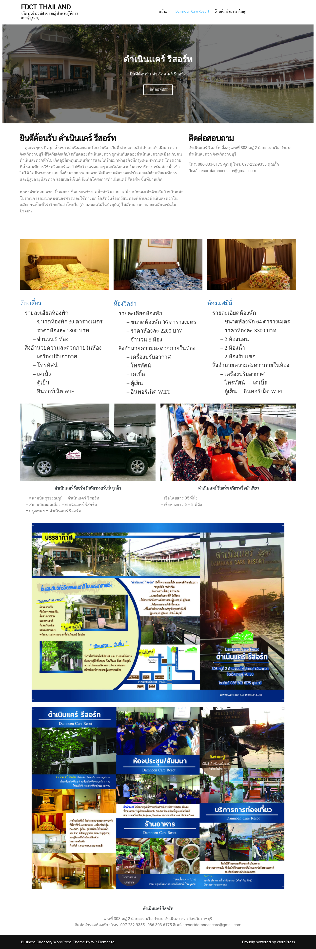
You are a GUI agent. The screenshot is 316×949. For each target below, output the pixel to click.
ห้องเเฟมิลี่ (219, 303)
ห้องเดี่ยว (30, 303)
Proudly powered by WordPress (268, 941)
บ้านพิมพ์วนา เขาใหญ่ (230, 11)
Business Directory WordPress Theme (53, 941)
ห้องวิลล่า (125, 303)
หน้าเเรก (164, 11)
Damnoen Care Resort (192, 11)
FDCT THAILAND (46, 6)
